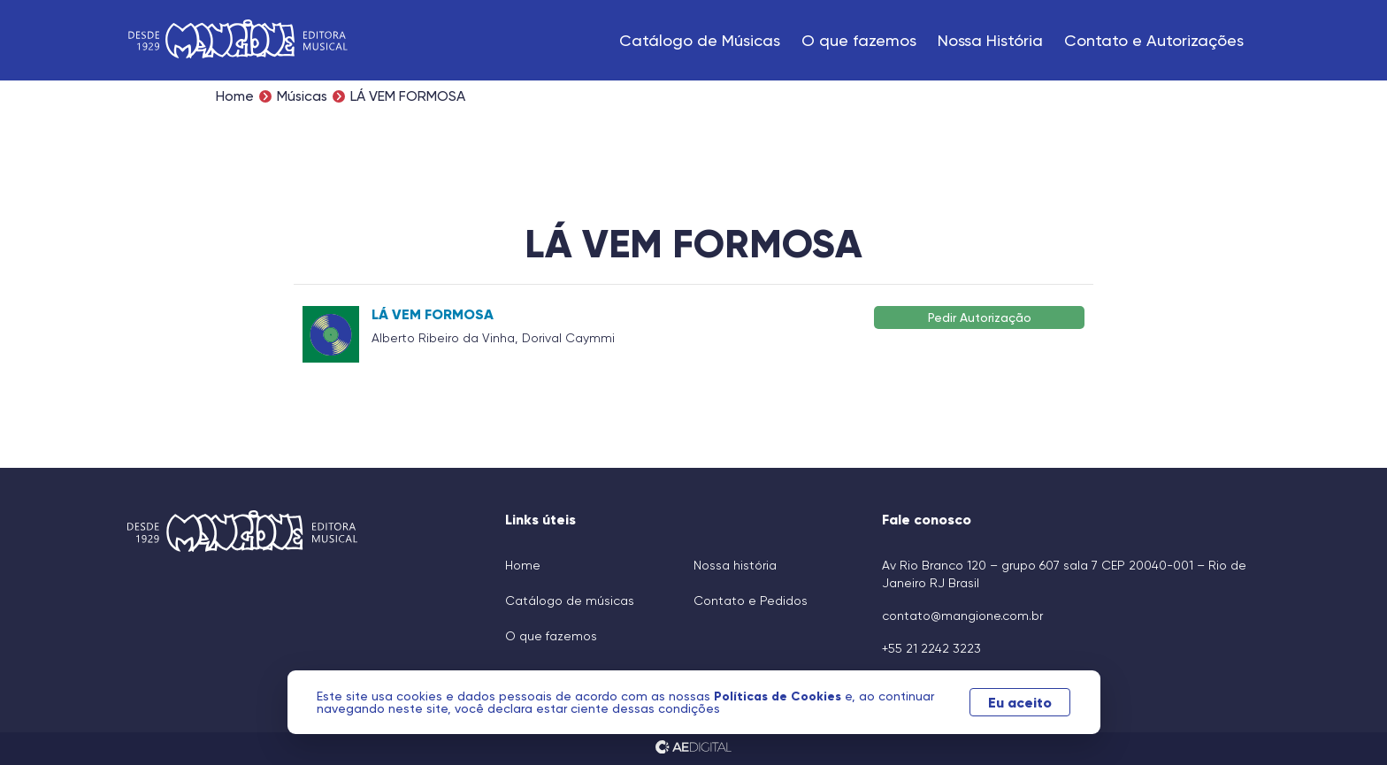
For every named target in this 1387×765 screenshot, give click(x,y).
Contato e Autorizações (1154, 40)
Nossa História (990, 40)
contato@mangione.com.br (962, 615)
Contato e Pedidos (751, 600)
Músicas (302, 96)
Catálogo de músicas (569, 600)
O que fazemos (858, 40)
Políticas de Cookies (786, 696)
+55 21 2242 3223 (931, 648)
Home (235, 96)
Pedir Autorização (979, 317)
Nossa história (735, 565)
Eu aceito (1014, 702)
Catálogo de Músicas (699, 40)
